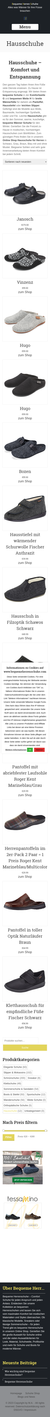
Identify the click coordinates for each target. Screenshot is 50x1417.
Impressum (30, 1410)
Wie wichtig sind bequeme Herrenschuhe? (20, 1373)
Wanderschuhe (12, 1100)
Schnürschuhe (11, 1078)
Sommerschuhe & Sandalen (18, 1089)
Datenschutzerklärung (27, 1406)
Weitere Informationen (15, 750)
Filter (8, 1137)
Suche (25, 1047)
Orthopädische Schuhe (16, 1105)
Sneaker (32, 1078)
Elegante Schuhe (13, 1067)
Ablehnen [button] (39, 750)
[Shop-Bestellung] (25, 162)
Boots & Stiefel (11, 1094)
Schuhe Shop (32, 1393)
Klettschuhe (10, 1083)
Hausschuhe (10, 1111)
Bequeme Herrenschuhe (19, 1381)
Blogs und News (26, 1396)
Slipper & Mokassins (14, 1072)
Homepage (16, 1393)
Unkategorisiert (32, 1111)
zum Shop (25, 229)
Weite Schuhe (34, 1100)
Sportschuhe (33, 1094)
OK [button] (30, 750)
